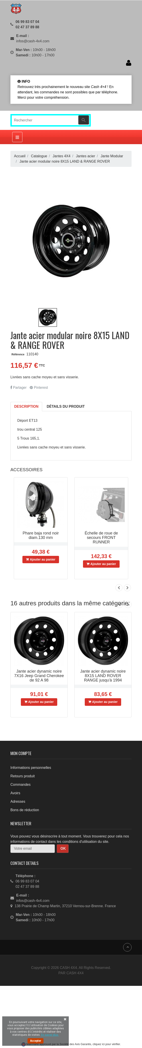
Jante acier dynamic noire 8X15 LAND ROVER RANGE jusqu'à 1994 (103, 675)
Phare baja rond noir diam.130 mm (41, 535)
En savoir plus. (50, 1034)
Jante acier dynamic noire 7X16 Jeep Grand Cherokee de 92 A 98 (39, 675)
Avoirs (15, 793)
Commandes (20, 784)
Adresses (17, 801)
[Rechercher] (50, 120)
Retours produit (22, 776)
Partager (18, 387)
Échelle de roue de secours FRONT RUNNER (101, 537)
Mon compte (21, 753)
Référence (18, 354)
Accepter (35, 1040)
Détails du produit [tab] (66, 406)
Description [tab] (26, 406)
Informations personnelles (30, 768)
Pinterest (39, 387)
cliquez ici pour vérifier (106, 1044)
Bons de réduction (24, 810)
